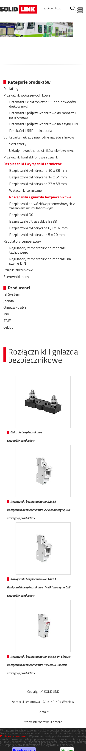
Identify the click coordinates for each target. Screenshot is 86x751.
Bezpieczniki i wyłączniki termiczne (32, 163)
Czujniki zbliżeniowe (18, 270)
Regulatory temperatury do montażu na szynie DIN (40, 261)
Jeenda (8, 301)
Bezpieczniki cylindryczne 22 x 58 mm (38, 183)
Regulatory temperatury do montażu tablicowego (37, 250)
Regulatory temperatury (22, 241)
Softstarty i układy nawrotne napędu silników (38, 137)
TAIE (7, 320)
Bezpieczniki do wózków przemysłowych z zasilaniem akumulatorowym (42, 206)
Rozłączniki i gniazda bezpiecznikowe (40, 197)
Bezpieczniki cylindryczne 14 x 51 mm (38, 177)
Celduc (8, 327)
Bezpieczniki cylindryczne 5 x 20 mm (37, 234)
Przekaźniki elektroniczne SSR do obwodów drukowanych (42, 104)
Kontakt (43, 711)
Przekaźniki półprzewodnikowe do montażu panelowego (42, 115)
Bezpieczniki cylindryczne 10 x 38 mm (38, 170)
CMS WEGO (43, 732)
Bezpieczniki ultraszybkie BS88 (33, 221)
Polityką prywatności (13, 745)
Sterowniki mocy (16, 276)
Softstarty (17, 144)
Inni (6, 314)
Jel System (11, 294)
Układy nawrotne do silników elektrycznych (42, 150)
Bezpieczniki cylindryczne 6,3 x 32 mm (38, 228)
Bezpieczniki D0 (21, 214)
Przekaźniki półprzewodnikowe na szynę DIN (43, 124)
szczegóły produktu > (21, 440)
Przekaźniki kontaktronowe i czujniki (30, 157)
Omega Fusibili (14, 307)
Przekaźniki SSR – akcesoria (30, 130)
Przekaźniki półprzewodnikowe (26, 95)
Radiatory (11, 88)
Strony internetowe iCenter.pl (43, 721)
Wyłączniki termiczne (25, 190)
